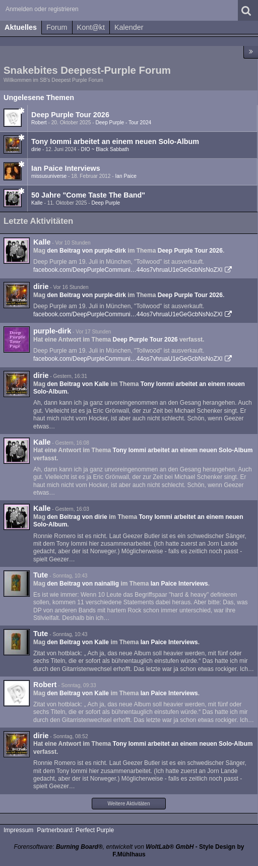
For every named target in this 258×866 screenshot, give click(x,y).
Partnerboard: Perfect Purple (75, 830)
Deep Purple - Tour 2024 (123, 122)
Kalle (37, 203)
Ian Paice (126, 176)
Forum (57, 27)
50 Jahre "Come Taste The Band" (88, 195)
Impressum (18, 830)
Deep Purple (106, 203)
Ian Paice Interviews (65, 168)
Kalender (129, 27)
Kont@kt (91, 27)
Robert (39, 122)
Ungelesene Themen (39, 97)
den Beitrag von (86, 250)
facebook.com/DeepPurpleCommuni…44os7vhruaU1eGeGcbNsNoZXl (128, 269)
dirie (36, 149)
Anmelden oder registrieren (42, 9)
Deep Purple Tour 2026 (70, 115)
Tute (40, 575)
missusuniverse (49, 176)
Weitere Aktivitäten (128, 803)
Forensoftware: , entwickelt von (104, 846)
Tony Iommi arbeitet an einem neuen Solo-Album (115, 141)
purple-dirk (52, 331)
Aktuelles (21, 27)
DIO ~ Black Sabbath (105, 149)
